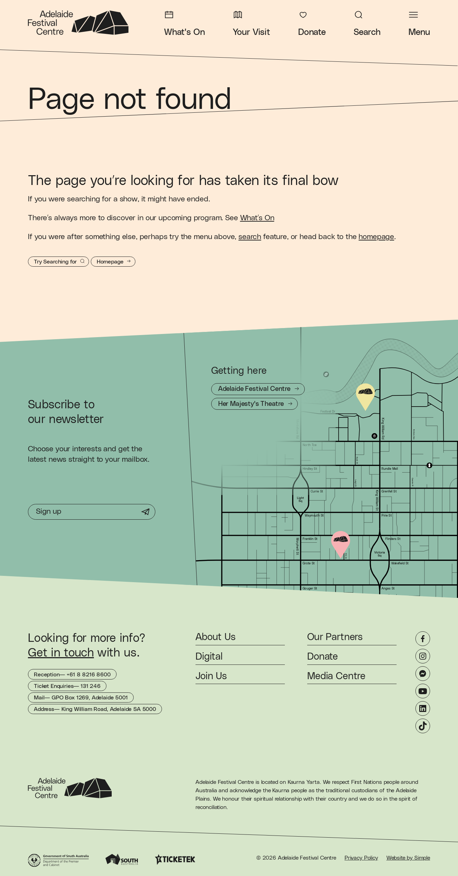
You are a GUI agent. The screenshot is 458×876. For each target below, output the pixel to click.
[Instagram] (422, 656)
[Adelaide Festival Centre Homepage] (78, 22)
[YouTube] (422, 691)
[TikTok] (422, 726)
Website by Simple (408, 858)
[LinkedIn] (422, 708)
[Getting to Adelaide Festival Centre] (258, 389)
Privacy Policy (361, 858)
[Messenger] (422, 673)
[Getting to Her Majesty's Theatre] (254, 404)
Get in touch (61, 653)
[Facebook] (422, 638)
